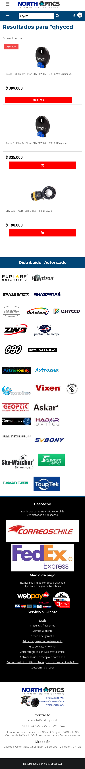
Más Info (38, 100)
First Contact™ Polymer (42, 646)
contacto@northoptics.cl (42, 720)
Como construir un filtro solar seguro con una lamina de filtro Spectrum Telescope (42, 665)
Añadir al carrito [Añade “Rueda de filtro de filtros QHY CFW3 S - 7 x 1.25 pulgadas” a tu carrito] (42, 165)
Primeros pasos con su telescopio (43, 641)
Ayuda (42, 620)
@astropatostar (53, 763)
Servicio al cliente (42, 630)
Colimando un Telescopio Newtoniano (42, 657)
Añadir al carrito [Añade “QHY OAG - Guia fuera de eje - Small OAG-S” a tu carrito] (42, 232)
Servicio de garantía (42, 636)
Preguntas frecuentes (42, 625)
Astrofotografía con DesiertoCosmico (42, 651)
